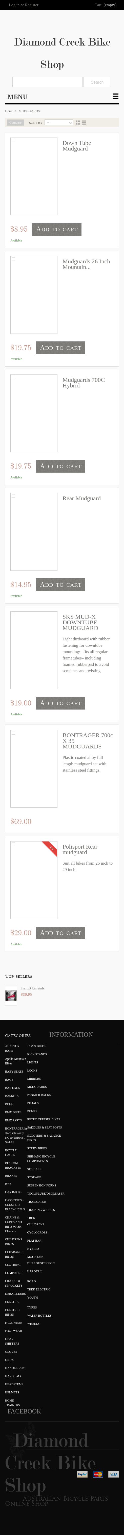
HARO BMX (13, 1376)
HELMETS (12, 1392)
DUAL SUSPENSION (41, 1263)
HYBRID (33, 1249)
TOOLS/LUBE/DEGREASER (46, 1193)
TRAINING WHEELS (41, 1210)
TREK (31, 1218)
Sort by (36, 123)
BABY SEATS (14, 1071)
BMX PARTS (13, 1120)
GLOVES (11, 1351)
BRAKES (11, 1176)
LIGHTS (32, 1062)
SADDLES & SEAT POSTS (44, 1127)
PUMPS (32, 1111)
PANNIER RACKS (39, 1095)
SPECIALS (34, 1169)
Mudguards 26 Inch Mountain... (86, 264)
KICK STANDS (37, 1054)
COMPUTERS (14, 1273)
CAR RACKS (13, 1192)
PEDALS (33, 1103)
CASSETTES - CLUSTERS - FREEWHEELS (15, 1204)
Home (9, 111)
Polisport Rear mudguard (80, 849)
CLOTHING (12, 1265)
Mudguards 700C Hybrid (84, 383)
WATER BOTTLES (39, 1315)
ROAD (31, 1281)
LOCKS (32, 1070)
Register (31, 5)
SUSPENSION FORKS (41, 1185)
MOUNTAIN (35, 1257)
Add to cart (57, 229)
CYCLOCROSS (37, 1232)
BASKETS (11, 1096)
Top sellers (18, 976)
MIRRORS (34, 1078)
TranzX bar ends (32, 988)
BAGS (9, 1079)
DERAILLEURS (15, 1294)
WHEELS (33, 1324)
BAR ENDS (12, 1088)
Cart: (98, 5)
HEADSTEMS (14, 1384)
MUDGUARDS (37, 1087)
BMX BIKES (13, 1112)
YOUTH (32, 1297)
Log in (14, 5)
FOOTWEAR (13, 1331)
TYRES (32, 1307)
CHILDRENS (35, 1224)
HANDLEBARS (15, 1368)
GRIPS (9, 1360)
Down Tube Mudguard (77, 146)
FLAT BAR (34, 1240)
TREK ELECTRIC (39, 1289)
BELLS (9, 1104)
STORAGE (34, 1177)
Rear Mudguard (82, 498)
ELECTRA (12, 1302)
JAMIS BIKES (36, 1046)
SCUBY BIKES (37, 1148)
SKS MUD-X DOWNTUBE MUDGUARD (80, 622)
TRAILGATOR (36, 1201)
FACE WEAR (13, 1323)
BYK (8, 1184)
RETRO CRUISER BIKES (43, 1119)
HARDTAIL (35, 1271)
